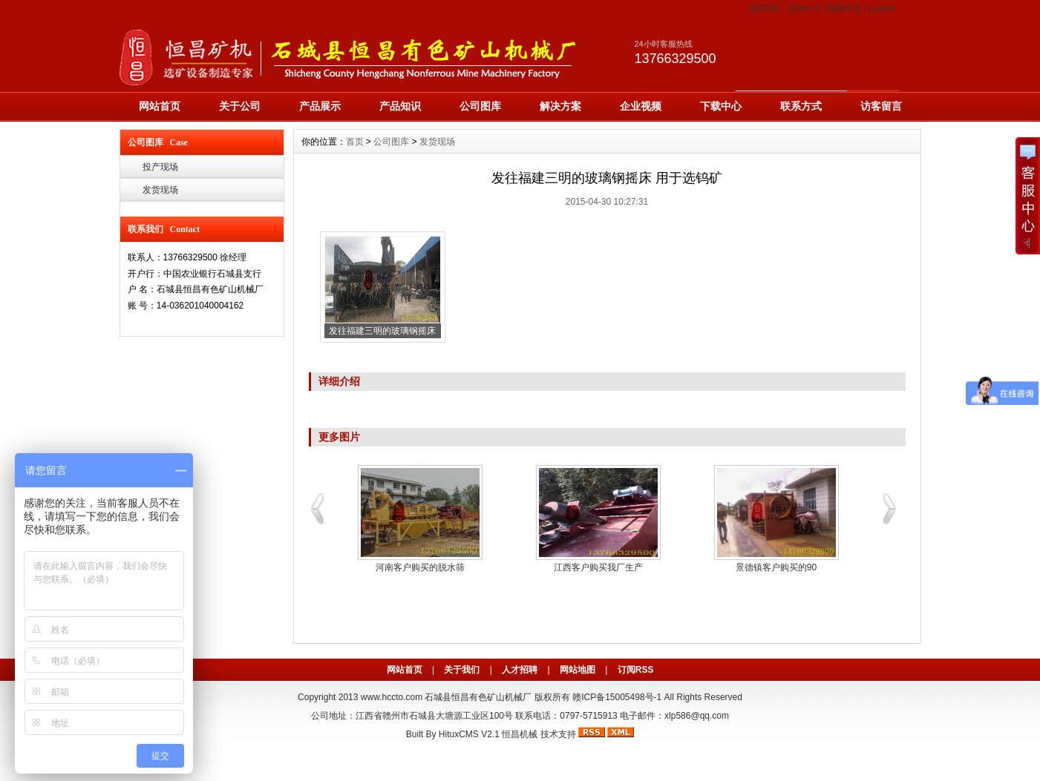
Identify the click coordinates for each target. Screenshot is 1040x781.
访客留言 (881, 106)
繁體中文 (844, 8)
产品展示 (320, 106)
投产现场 (160, 167)
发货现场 (160, 190)
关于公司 (240, 106)
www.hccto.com (391, 697)
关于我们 (462, 670)
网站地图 (577, 670)
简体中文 (805, 8)
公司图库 (480, 106)
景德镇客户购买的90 (776, 567)
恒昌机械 (519, 734)
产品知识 (400, 106)
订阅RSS (636, 670)
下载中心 (721, 106)
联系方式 (801, 106)
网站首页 (159, 106)
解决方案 (560, 106)
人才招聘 (519, 670)
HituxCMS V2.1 (469, 734)
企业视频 (640, 106)
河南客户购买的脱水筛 (420, 567)
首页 (355, 141)
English (881, 8)
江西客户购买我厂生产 (598, 567)
